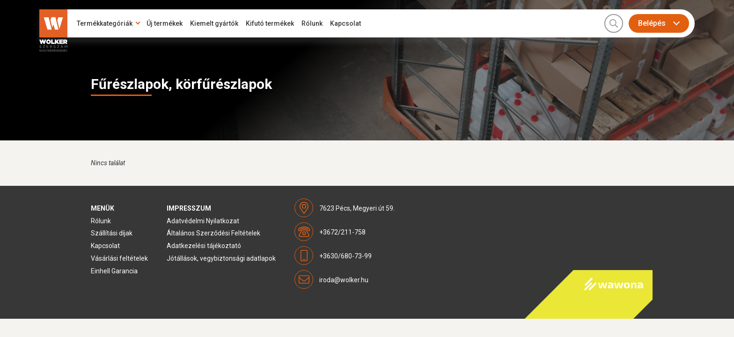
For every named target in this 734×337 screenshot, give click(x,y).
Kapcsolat (345, 23)
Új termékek (165, 23)
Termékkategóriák (104, 23)
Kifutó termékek (270, 23)
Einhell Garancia (114, 271)
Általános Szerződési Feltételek (213, 233)
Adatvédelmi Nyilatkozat (203, 221)
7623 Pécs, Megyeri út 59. (357, 208)
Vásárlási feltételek (119, 258)
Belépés (652, 23)
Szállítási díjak (111, 233)
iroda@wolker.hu (343, 280)
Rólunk (312, 23)
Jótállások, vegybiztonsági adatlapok (221, 258)
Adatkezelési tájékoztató (204, 245)
